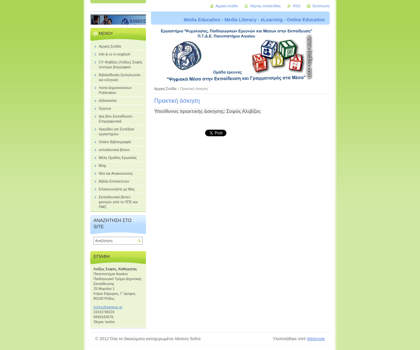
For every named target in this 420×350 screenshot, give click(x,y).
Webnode (316, 338)
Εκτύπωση (320, 6)
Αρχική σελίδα (227, 6)
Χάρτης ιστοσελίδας (265, 6)
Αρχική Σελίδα (165, 89)
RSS (296, 6)
